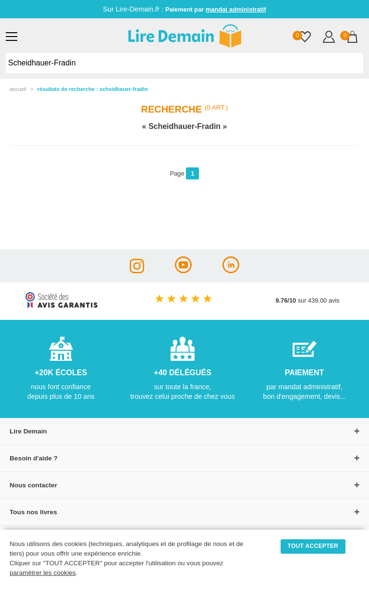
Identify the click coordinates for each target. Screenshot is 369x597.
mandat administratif (236, 9)
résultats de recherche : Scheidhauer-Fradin (92, 89)
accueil (18, 89)
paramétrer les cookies (43, 572)
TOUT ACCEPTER (313, 546)
